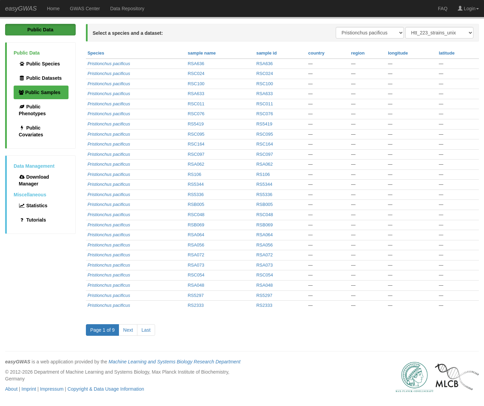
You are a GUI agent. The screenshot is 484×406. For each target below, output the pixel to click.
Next (128, 330)
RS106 (194, 174)
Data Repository (127, 8)
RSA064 (196, 234)
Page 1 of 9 (102, 330)
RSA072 (196, 254)
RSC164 (196, 144)
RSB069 (196, 224)
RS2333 (196, 305)
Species (96, 53)
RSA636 (196, 63)
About (11, 389)
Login (468, 8)
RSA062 (196, 164)
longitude (398, 53)
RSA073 (196, 265)
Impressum (51, 389)
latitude (446, 53)
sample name (202, 53)
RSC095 (196, 134)
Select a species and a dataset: (128, 33)
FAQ (443, 8)
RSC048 (196, 214)
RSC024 (196, 73)
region (358, 53)
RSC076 (196, 113)
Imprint (28, 389)
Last (145, 330)
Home (53, 8)
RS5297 (196, 295)
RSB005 (196, 204)
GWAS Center (85, 8)
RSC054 (196, 274)
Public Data (40, 29)
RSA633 (196, 93)
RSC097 (196, 154)
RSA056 (196, 244)
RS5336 (196, 194)
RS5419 (196, 123)
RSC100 (196, 83)
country (316, 53)
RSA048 (196, 285)
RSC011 (196, 103)
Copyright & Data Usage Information (105, 389)
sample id (266, 53)
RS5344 (196, 184)
